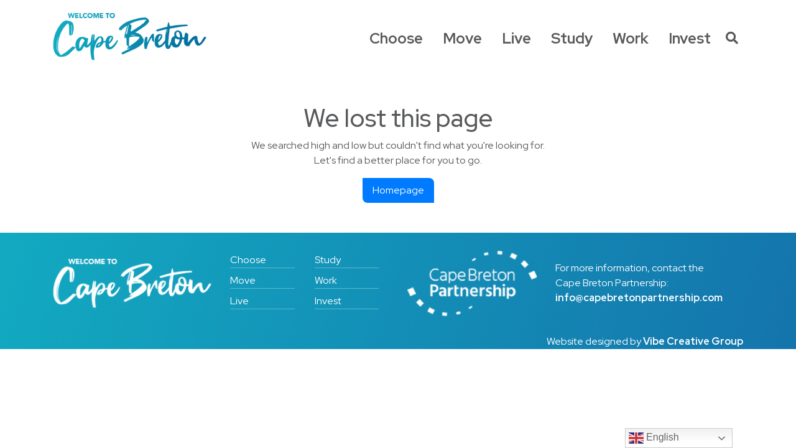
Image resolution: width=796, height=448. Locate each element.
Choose (396, 38)
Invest (690, 38)
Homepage (398, 190)
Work (631, 38)
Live (516, 38)
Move (462, 38)
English (654, 438)
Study (572, 38)
